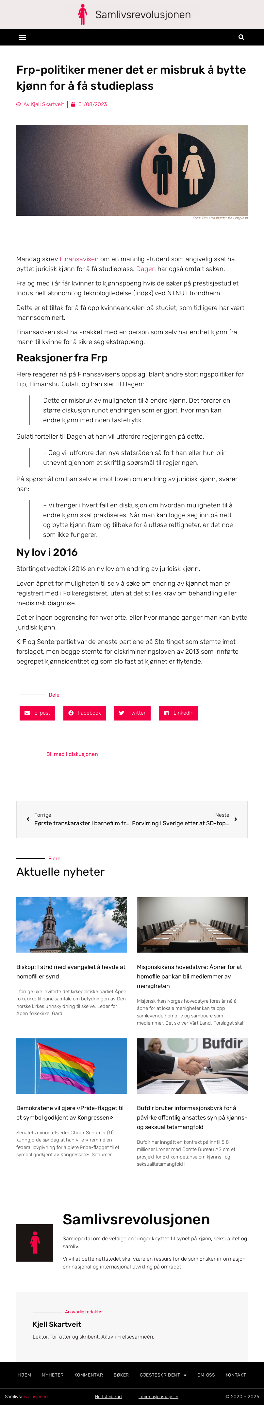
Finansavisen (79, 259)
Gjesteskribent (163, 1375)
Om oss (206, 1375)
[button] (22, 37)
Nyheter (53, 1375)
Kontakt (236, 1375)
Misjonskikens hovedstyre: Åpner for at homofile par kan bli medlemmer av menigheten (189, 976)
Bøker (121, 1375)
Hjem (24, 1375)
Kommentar (88, 1375)
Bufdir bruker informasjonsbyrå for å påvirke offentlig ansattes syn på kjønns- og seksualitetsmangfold (192, 1117)
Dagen (146, 269)
